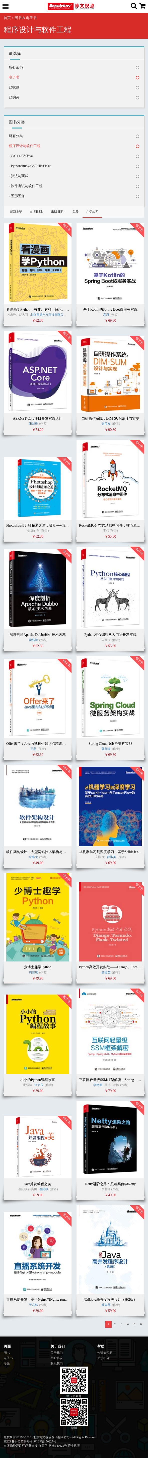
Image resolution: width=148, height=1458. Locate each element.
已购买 (14, 97)
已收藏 (14, 87)
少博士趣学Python (37, 967)
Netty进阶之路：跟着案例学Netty (110, 1184)
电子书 (14, 77)
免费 (75, 211)
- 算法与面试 (18, 176)
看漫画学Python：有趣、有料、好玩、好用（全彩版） (48, 309)
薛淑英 (112, 857)
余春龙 (33, 857)
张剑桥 (33, 423)
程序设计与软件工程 (24, 146)
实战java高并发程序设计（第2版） (110, 1299)
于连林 (33, 1305)
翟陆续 (33, 640)
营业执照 (74, 1445)
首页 (7, 18)
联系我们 (57, 1363)
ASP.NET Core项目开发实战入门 (37, 418)
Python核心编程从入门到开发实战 (110, 635)
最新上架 (16, 211)
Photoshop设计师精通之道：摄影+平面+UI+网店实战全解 (50, 525)
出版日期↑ (58, 211)
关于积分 (103, 1358)
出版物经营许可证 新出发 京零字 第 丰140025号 (35, 1445)
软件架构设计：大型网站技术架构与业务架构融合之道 (48, 852)
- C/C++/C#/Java (21, 156)
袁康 (106, 314)
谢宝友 (106, 423)
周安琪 (33, 972)
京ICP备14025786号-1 (18, 1441)
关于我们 (57, 1353)
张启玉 (38, 1085)
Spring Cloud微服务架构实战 (110, 744)
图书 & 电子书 (26, 18)
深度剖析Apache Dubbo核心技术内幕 (38, 635)
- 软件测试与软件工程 (25, 186)
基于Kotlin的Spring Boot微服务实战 (110, 309)
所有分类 (16, 136)
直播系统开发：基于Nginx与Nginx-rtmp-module (42, 1299)
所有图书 (16, 67)
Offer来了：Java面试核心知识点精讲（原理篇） (43, 744)
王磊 (33, 749)
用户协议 (57, 1358)
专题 (7, 1363)
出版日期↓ (36, 211)
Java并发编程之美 (37, 1184)
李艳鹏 (97, 1085)
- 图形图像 (17, 196)
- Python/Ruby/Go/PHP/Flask (30, 166)
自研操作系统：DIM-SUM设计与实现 (110, 418)
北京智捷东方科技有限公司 (48, 314)
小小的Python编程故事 (37, 1080)
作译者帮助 (104, 1353)
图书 (7, 1353)
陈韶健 (106, 749)
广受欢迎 (92, 211)
